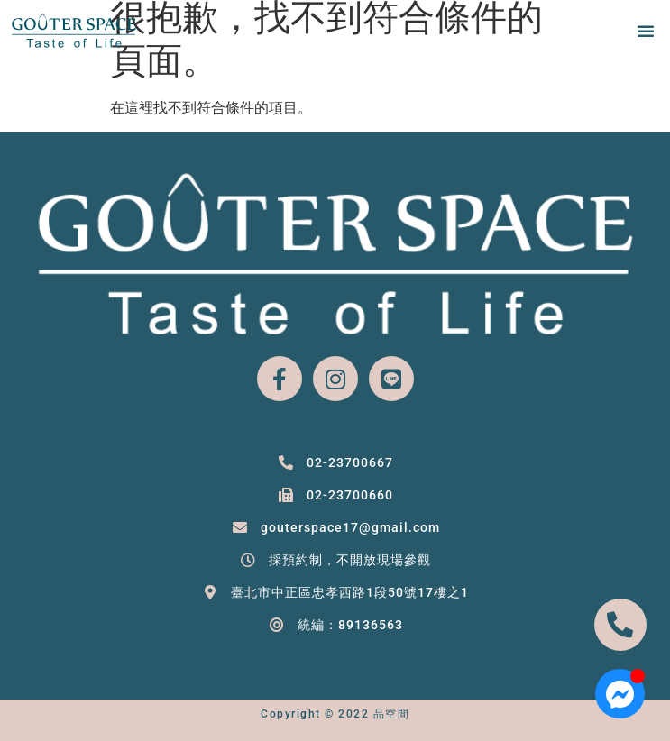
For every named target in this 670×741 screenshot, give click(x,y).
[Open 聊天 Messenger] (620, 693)
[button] (645, 30)
